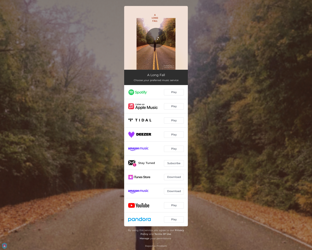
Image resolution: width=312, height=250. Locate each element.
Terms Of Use (162, 233)
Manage (144, 238)
